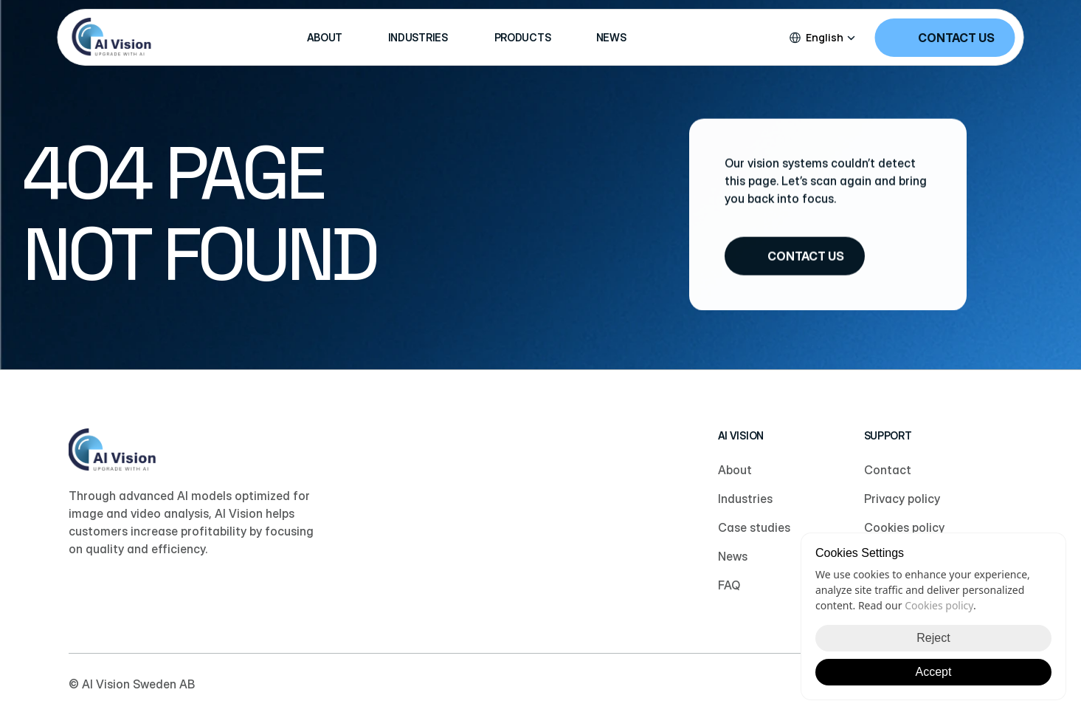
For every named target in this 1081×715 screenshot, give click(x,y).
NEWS (611, 37)
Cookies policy (939, 605)
